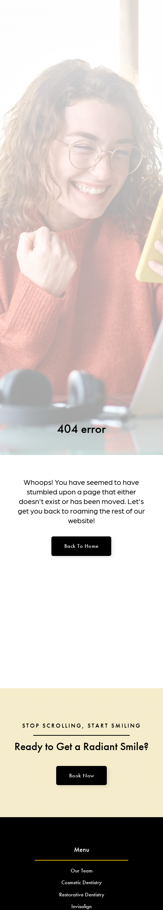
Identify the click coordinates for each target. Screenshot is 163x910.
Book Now (81, 775)
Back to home (81, 546)
